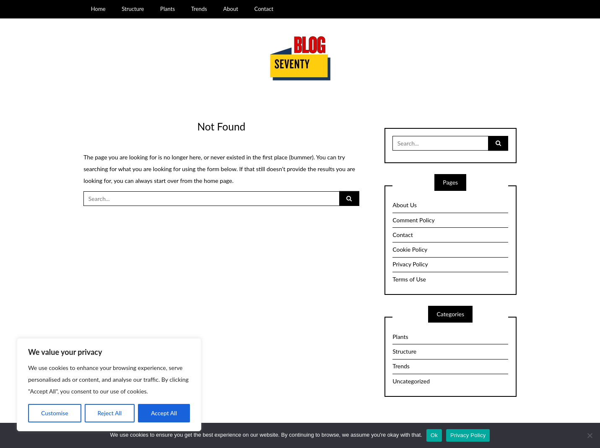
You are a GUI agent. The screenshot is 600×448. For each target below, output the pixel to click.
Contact (264, 8)
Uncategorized (411, 381)
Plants (167, 8)
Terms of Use (409, 279)
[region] (109, 384)
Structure (133, 8)
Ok (434, 435)
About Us (404, 204)
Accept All (164, 413)
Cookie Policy (409, 249)
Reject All (109, 413)
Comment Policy (413, 220)
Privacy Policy (410, 264)
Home (98, 8)
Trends (199, 8)
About (230, 8)
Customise (54, 413)
